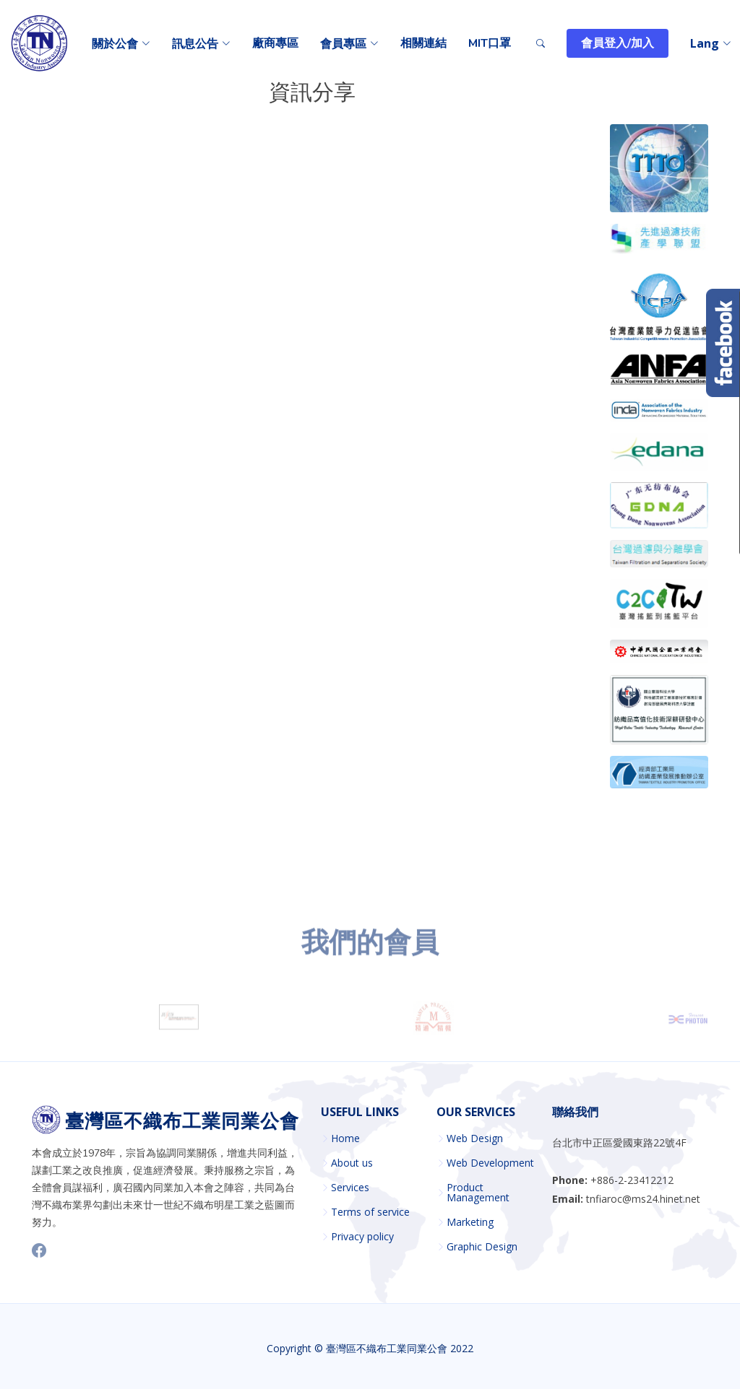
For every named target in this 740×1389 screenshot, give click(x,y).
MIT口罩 (489, 43)
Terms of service (370, 1212)
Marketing (470, 1222)
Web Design (475, 1138)
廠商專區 (275, 43)
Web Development (490, 1163)
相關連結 (423, 43)
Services (350, 1188)
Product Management (478, 1193)
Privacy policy (362, 1237)
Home (345, 1138)
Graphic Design (482, 1247)
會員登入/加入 (617, 43)
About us (352, 1163)
